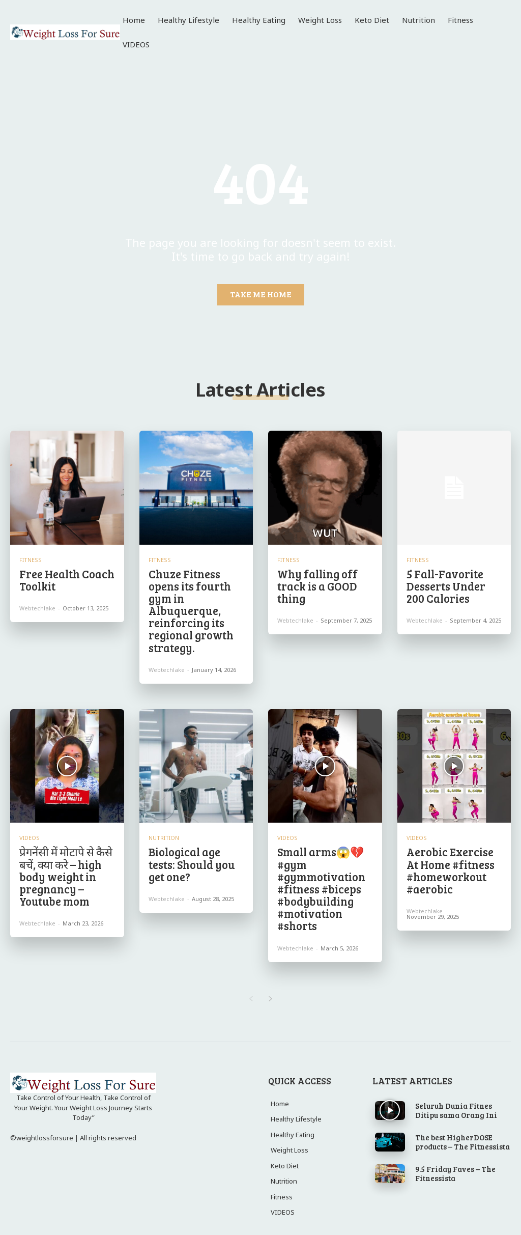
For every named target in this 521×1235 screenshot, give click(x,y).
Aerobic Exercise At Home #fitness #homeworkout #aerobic (453, 860)
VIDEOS (29, 830)
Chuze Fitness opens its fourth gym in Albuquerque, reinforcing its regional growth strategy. (188, 607)
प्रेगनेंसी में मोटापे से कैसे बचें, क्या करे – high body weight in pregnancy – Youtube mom (61, 865)
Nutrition (164, 830)
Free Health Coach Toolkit (63, 579)
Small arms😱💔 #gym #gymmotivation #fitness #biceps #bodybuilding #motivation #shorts (318, 877)
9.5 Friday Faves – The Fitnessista (455, 1157)
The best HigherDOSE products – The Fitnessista (462, 1126)
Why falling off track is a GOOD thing (315, 584)
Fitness (30, 560)
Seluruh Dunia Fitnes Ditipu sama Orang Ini (456, 1094)
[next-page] (270, 983)
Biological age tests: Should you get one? (195, 849)
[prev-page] (250, 983)
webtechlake (37, 606)
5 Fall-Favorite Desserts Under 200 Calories (452, 584)
